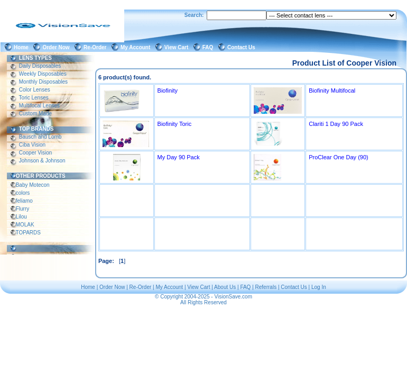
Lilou (21, 217)
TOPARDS (28, 232)
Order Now (57, 47)
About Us (225, 287)
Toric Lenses (33, 98)
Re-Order (96, 47)
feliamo (24, 201)
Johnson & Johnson (42, 161)
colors (22, 193)
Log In (318, 287)
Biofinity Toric (175, 124)
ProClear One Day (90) (338, 157)
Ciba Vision (32, 145)
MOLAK (25, 225)
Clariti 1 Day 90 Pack (336, 124)
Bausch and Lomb (40, 137)
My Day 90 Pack (179, 157)
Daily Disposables (39, 66)
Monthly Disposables (43, 82)
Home (22, 47)
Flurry (22, 209)
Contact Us (242, 47)
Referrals (266, 287)
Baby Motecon (32, 185)
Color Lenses (34, 90)
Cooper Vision (35, 153)
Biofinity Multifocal (332, 90)
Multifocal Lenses (39, 105)
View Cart (177, 47)
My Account (137, 47)
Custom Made (35, 113)
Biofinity (168, 90)
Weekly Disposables (42, 74)
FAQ (209, 47)
